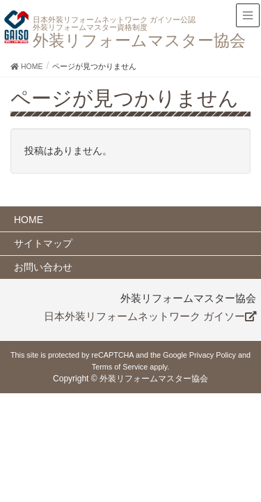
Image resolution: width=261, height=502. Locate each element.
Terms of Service (120, 367)
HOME (28, 219)
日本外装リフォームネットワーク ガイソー (150, 316)
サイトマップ (43, 243)
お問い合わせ (43, 267)
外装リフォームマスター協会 (130, 33)
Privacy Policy (212, 355)
